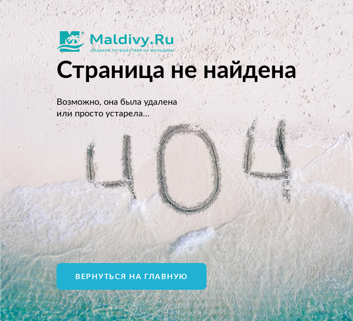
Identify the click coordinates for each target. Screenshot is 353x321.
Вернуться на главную (131, 276)
